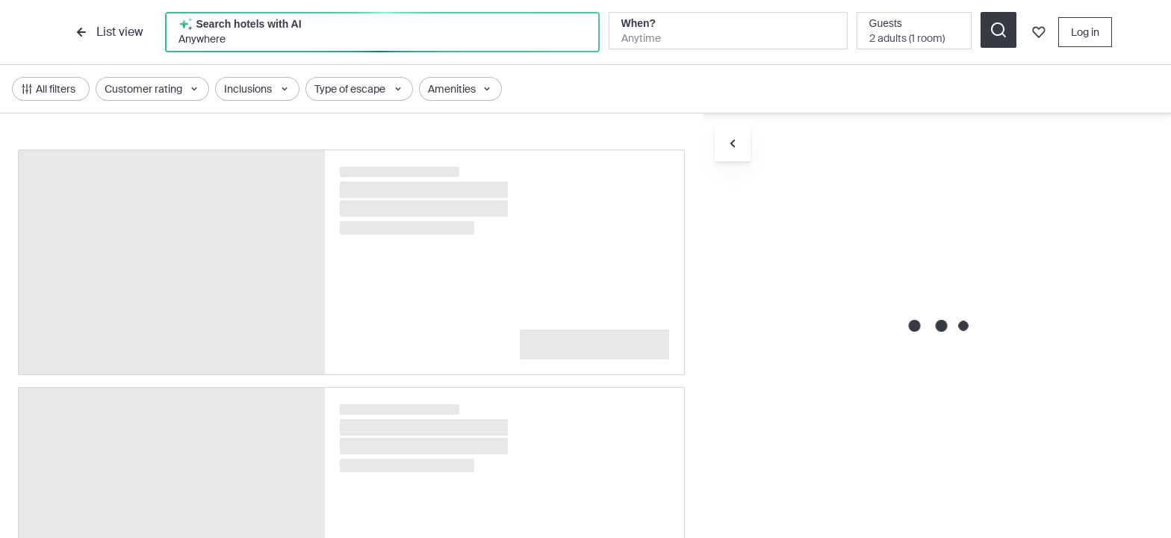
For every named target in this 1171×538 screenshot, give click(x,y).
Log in (1085, 32)
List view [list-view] (107, 32)
